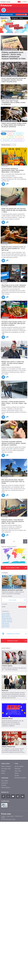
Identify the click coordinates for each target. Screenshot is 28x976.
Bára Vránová (5, 626)
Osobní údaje (10, 816)
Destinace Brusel (7, 718)
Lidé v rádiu (18, 771)
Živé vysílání (4, 780)
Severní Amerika (18, 140)
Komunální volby (6, 768)
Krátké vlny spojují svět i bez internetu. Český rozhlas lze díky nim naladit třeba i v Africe (13, 210)
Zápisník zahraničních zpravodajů (12, 590)
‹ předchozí (3, 541)
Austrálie (11, 137)
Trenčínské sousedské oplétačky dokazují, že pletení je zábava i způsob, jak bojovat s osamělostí (13, 443)
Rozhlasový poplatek (20, 777)
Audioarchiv (4, 783)
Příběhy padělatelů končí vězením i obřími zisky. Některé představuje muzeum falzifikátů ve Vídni (14, 55)
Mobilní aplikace (5, 787)
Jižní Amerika (6, 140)
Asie (4, 137)
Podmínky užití (18, 816)
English (3, 817)
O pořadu (4, 573)
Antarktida (19, 133)
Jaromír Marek (6, 613)
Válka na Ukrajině (6, 766)
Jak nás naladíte (19, 766)
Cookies (3, 816)
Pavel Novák (5, 623)
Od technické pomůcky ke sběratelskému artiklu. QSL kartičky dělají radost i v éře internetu (12, 170)
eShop (3, 773)
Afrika (10, 133)
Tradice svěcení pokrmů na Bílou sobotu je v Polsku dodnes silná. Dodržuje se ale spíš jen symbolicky (14, 125)
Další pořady (6, 648)
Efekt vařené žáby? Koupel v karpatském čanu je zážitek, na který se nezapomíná (13, 102)
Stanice (3, 771)
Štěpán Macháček (7, 618)
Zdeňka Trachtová (7, 620)
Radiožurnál (22, 606)
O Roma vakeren (7, 666)
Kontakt (17, 775)
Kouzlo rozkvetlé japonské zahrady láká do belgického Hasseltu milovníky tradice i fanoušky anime (13, 80)
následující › (25, 541)
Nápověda (17, 768)
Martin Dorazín (6, 615)
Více (21, 18)
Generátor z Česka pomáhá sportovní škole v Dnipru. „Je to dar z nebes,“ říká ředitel (14, 403)
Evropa (20, 137)
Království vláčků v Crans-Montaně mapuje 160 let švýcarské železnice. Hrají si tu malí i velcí (12, 521)
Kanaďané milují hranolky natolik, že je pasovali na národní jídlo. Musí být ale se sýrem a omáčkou (13, 323)
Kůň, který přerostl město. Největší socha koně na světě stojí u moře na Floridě (12, 481)
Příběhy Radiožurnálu (8, 746)
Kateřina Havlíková (7, 621)
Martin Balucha (6, 616)
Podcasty (4, 785)
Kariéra (17, 773)
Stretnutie (5, 690)
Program (15, 18)
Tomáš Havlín (5, 625)
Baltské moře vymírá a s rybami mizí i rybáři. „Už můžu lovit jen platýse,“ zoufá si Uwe (12, 363)
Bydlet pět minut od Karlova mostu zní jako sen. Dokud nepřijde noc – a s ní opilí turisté (13, 248)
